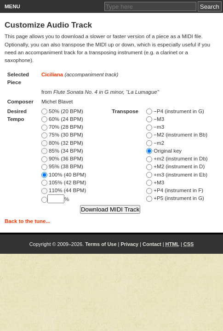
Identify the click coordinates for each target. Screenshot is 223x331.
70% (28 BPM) (62, 127)
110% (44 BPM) (63, 190)
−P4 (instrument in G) (175, 111)
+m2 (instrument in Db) (176, 158)
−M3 (155, 119)
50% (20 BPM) (62, 111)
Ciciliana (52, 74)
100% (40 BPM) (63, 174)
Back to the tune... (27, 221)
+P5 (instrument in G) (175, 198)
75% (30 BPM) (62, 134)
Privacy (129, 244)
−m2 (155, 143)
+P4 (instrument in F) (174, 190)
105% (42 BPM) (63, 182)
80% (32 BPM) (62, 143)
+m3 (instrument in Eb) (176, 174)
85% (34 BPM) (62, 151)
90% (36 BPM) (62, 158)
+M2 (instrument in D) (175, 166)
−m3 (155, 127)
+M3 (155, 182)
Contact (152, 244)
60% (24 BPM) (62, 119)
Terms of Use (100, 244)
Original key (164, 151)
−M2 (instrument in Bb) (176, 134)
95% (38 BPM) (62, 166)
